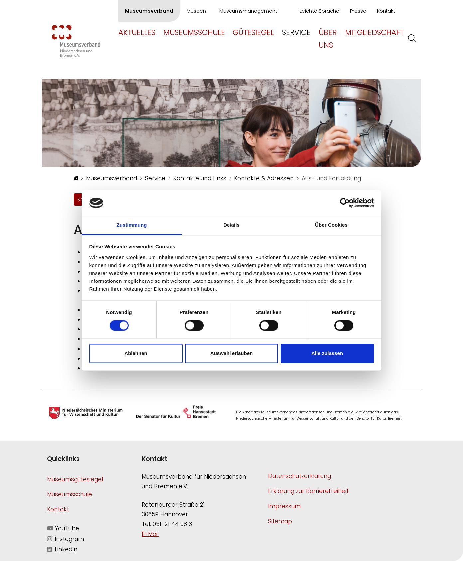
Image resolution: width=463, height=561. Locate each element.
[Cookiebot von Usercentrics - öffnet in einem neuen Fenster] (345, 203)
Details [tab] (231, 225)
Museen (196, 10)
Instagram (65, 539)
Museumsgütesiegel (75, 479)
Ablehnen (135, 353)
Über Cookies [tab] (331, 225)
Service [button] (296, 32)
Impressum (284, 506)
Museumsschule (69, 494)
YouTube (63, 528)
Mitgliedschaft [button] (374, 32)
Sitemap (280, 521)
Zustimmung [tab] (132, 225)
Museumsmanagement (248, 10)
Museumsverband (149, 10)
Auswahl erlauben (231, 353)
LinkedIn (62, 549)
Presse (358, 10)
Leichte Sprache (319, 10)
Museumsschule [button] (194, 32)
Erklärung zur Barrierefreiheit (308, 491)
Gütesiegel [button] (253, 32)
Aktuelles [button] (136, 32)
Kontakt (386, 10)
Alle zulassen (327, 353)
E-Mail (150, 534)
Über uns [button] (328, 38)
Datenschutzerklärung (299, 476)
